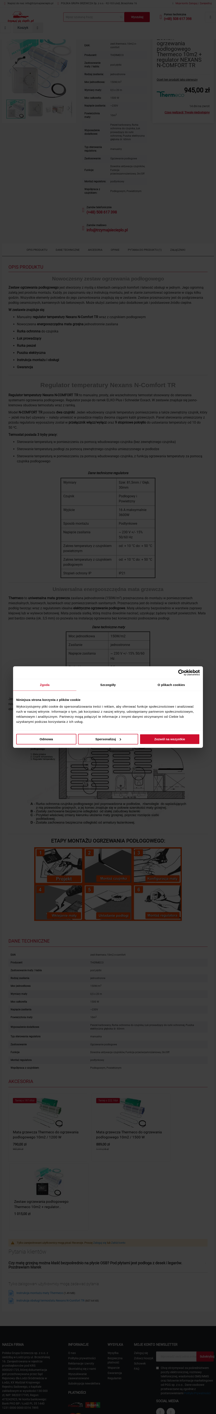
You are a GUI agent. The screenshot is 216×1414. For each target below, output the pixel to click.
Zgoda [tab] (45, 685)
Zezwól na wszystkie (169, 739)
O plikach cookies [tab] (171, 685)
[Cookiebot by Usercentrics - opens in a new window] (181, 673)
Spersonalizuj (108, 739)
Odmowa (46, 739)
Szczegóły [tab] (108, 685)
